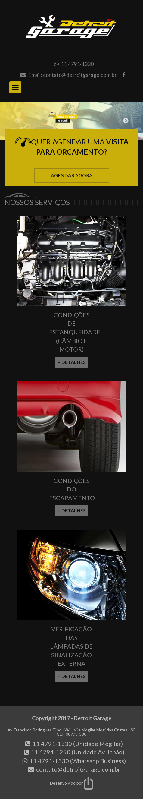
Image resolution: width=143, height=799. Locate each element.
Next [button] (126, 121)
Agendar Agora (71, 175)
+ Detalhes (72, 362)
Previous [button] (17, 121)
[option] (71, 121)
